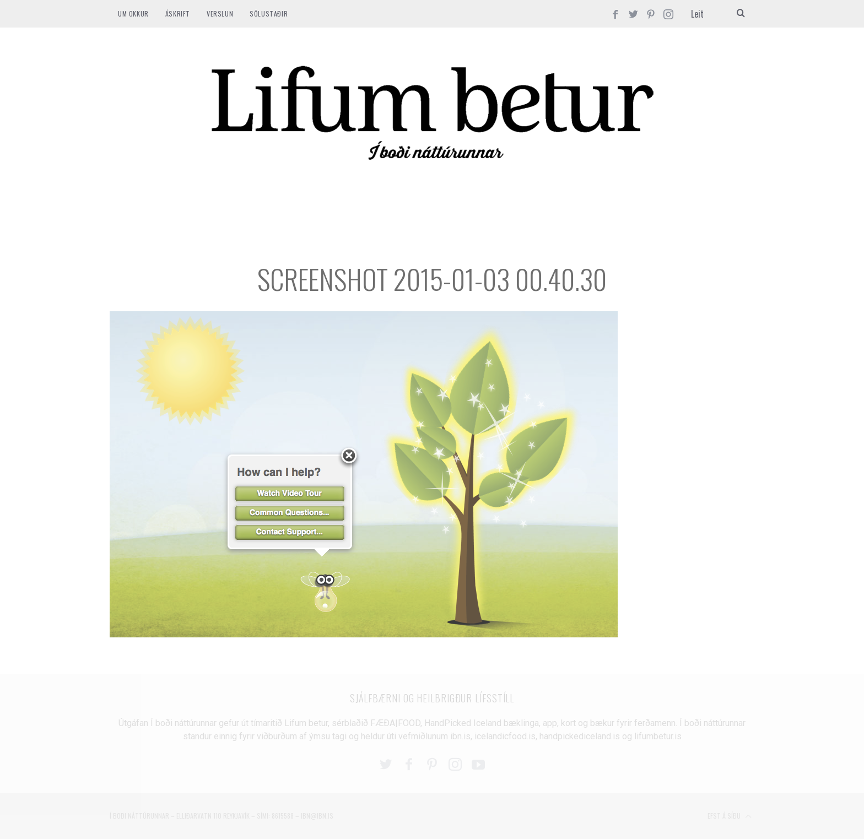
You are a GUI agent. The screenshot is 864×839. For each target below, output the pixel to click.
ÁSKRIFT (177, 13)
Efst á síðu (730, 816)
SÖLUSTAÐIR (269, 13)
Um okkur (133, 13)
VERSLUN (220, 13)
